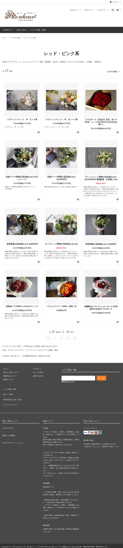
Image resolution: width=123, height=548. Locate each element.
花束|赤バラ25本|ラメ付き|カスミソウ (22, 305)
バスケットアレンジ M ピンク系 (22, 118)
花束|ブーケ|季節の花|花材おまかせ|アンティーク (22, 177)
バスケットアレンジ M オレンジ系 (61, 118)
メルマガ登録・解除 (38, 30)
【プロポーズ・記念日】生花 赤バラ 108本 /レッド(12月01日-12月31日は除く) (101, 121)
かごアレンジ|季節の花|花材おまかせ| (61, 243)
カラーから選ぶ (15, 38)
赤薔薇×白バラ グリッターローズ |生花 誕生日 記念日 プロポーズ (101, 306)
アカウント (116, 2)
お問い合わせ (21, 30)
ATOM (9, 391)
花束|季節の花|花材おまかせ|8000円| (22, 243)
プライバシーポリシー (10, 398)
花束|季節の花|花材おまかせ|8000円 (100, 243)
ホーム (4, 38)
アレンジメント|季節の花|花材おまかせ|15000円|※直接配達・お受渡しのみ (100, 177)
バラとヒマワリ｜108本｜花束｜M (61, 305)
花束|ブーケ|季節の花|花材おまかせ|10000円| (61, 177)
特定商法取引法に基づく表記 (13, 394)
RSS (4, 391)
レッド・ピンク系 (30, 38)
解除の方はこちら (68, 380)
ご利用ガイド (7, 30)
